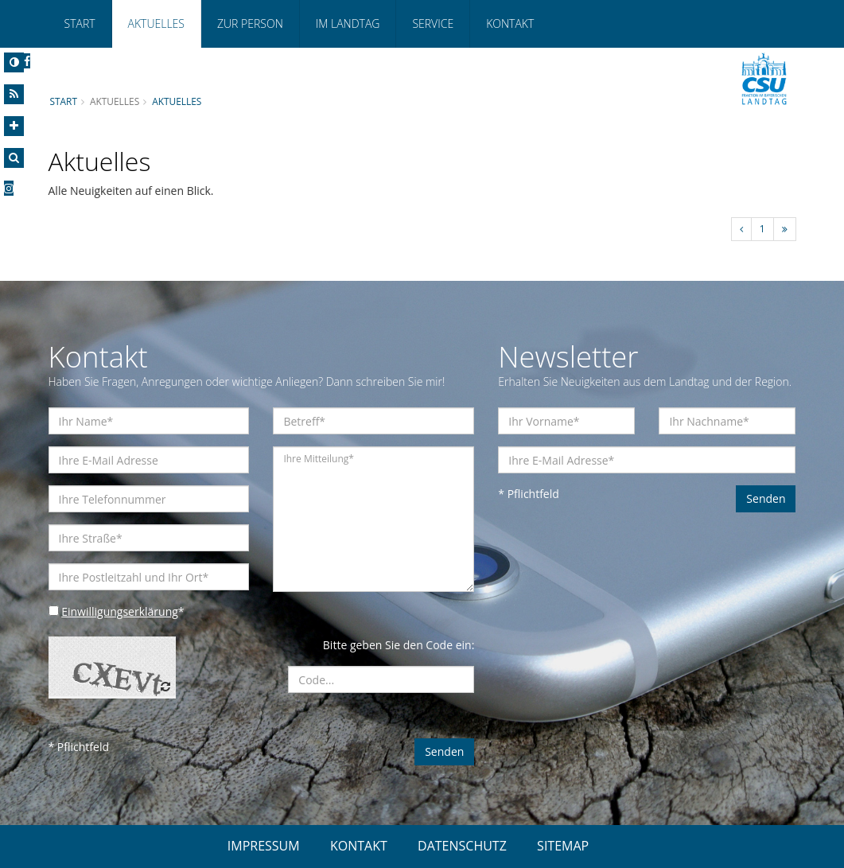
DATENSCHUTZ (462, 845)
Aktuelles (156, 23)
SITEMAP (563, 845)
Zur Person (250, 23)
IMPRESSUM (264, 845)
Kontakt (510, 23)
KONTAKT (358, 845)
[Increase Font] (14, 126)
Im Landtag (348, 23)
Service (432, 23)
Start (79, 23)
